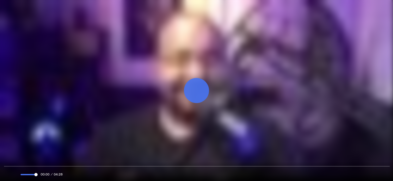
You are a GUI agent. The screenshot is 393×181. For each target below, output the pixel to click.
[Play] (7, 174)
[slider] (29, 174)
